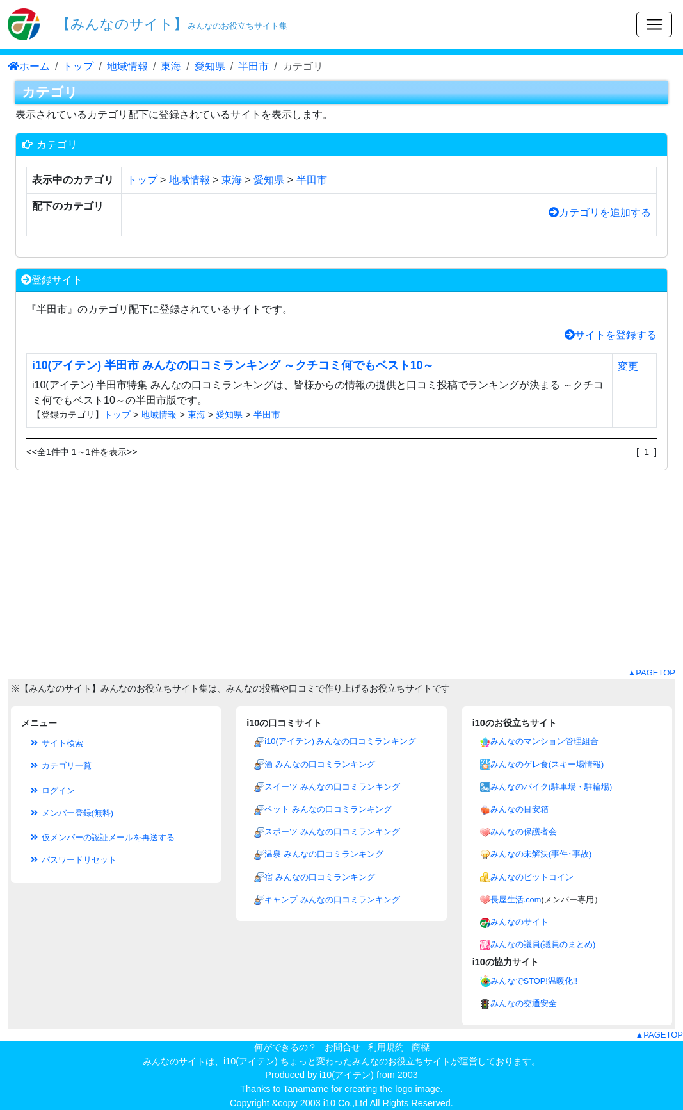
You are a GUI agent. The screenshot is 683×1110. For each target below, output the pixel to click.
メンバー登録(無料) (71, 813)
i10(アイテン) (346, 1075)
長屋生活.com (516, 899)
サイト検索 (56, 743)
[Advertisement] (341, 577)
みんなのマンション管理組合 (544, 741)
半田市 (253, 66)
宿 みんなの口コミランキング (319, 877)
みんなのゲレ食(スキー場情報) (547, 764)
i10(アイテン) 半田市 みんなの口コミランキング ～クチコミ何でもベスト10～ (233, 365)
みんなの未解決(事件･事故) (541, 854)
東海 (171, 66)
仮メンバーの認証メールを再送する (102, 837)
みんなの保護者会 (523, 831)
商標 (421, 1047)
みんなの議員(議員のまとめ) (543, 944)
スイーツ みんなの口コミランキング (332, 786)
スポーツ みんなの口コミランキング (332, 831)
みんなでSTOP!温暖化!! (533, 981)
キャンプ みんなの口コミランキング (332, 899)
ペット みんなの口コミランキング (328, 809)
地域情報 (127, 66)
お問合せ (342, 1047)
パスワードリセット (73, 860)
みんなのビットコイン (532, 877)
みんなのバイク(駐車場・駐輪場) (551, 786)
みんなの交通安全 (523, 1003)
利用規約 (386, 1047)
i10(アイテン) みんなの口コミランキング (340, 741)
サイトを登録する (611, 334)
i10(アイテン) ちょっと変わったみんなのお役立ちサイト (337, 1061)
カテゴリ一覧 (60, 765)
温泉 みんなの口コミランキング (323, 854)
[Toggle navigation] (654, 24)
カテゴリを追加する (600, 212)
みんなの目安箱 (519, 809)
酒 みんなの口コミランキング (319, 764)
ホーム (29, 66)
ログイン (52, 790)
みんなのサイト (519, 922)
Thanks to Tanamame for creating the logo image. (341, 1089)
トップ (78, 66)
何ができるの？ (285, 1047)
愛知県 (210, 66)
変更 (628, 366)
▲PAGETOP (651, 672)
